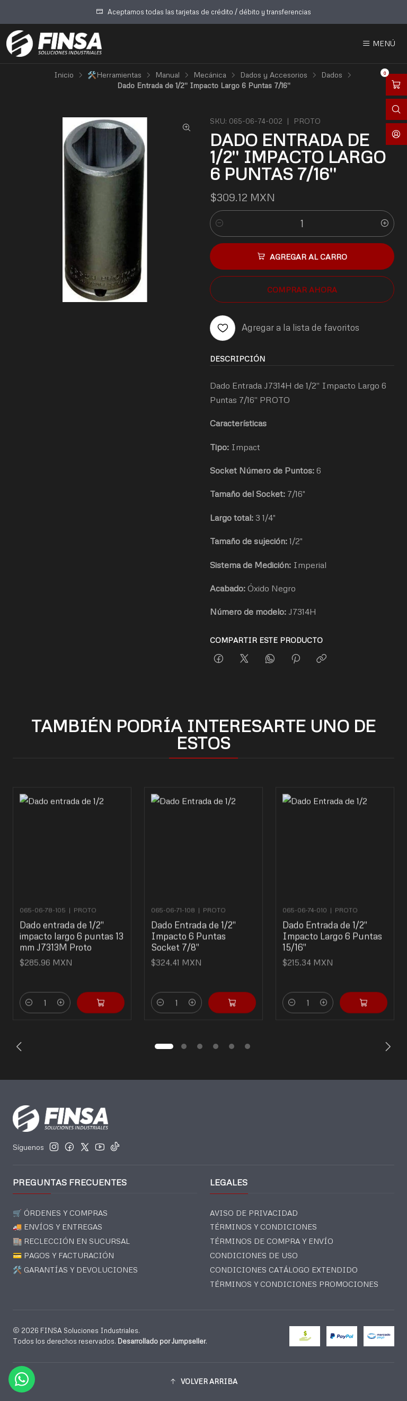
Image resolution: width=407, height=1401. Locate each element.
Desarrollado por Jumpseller (162, 1341)
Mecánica (209, 75)
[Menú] (378, 43)
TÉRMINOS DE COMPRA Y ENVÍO (271, 1240)
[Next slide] (386, 1046)
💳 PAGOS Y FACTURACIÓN (63, 1255)
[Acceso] (396, 134)
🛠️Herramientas (114, 75)
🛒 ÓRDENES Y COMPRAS (60, 1212)
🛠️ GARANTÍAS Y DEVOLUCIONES (75, 1269)
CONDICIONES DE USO (254, 1255)
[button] (163, 1046)
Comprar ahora (302, 289)
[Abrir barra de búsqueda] (396, 110)
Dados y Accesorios (273, 75)
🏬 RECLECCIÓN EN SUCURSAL (71, 1240)
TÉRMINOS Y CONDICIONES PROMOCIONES (294, 1283)
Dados (331, 75)
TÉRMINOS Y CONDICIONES (263, 1226)
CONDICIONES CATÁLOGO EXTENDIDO (284, 1269)
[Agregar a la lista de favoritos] (284, 328)
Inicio (64, 75)
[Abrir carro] (396, 85)
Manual (167, 75)
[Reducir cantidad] (219, 223)
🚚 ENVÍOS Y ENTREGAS (57, 1226)
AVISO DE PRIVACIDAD (254, 1212)
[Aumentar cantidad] (385, 223)
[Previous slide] (21, 1046)
